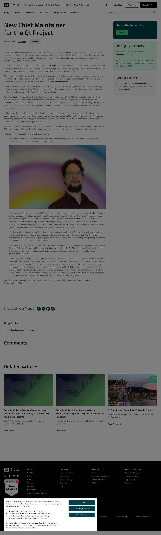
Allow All (82, 503)
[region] (50, 514)
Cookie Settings (81, 515)
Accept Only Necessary (82, 509)
